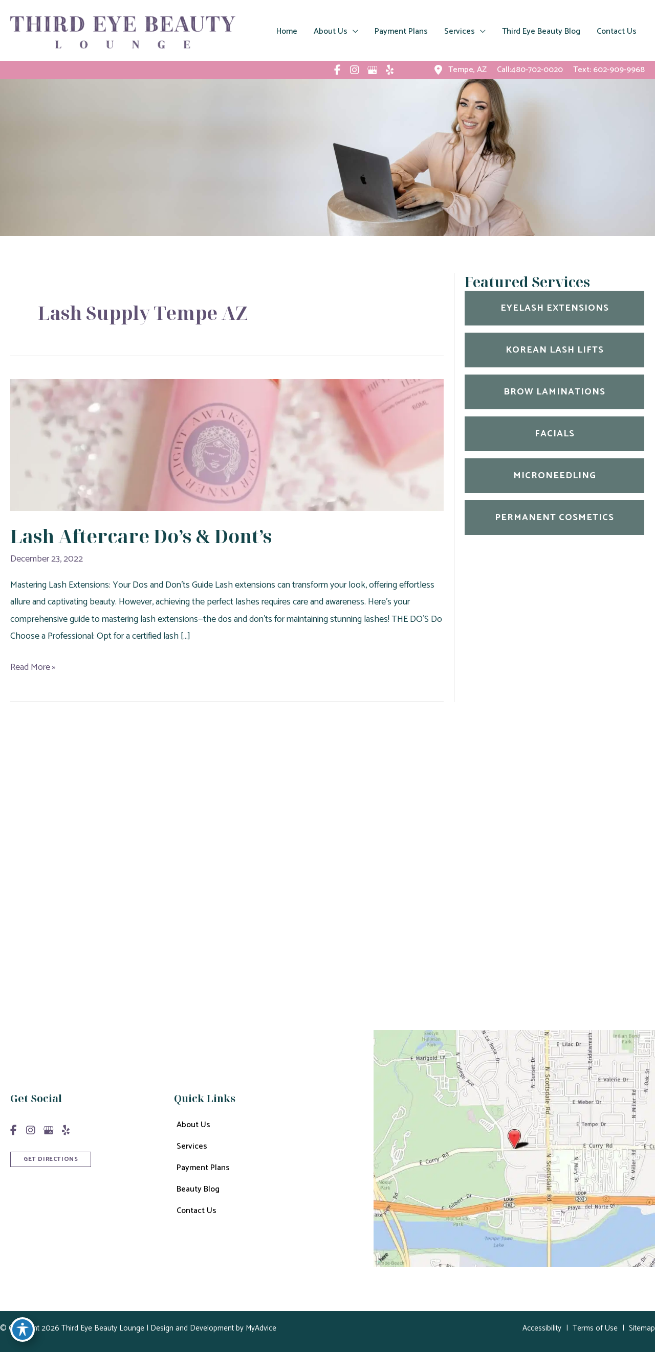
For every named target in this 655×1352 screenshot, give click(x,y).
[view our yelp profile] (389, 70)
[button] (50, 1158)
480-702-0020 (378, 899)
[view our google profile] (372, 70)
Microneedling (554, 475)
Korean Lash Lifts (555, 350)
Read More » (33, 667)
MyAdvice (260, 1328)
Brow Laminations (554, 392)
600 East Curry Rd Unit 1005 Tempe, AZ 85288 (388, 865)
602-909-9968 (619, 70)
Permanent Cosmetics (554, 517)
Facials (555, 433)
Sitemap (642, 1328)
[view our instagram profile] (354, 70)
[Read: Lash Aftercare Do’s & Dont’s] (227, 444)
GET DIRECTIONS (51, 1159)
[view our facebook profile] (337, 70)
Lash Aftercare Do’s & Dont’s (141, 536)
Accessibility (541, 1328)
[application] (352, 32)
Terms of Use (595, 1328)
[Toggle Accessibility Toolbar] (22, 1329)
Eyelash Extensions (554, 308)
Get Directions (340, 952)
